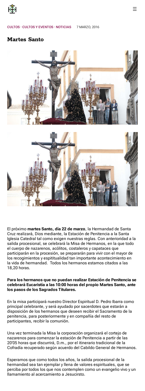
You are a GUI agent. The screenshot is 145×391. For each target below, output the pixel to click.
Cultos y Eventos (37, 27)
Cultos (13, 27)
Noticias (63, 27)
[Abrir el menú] (135, 9)
